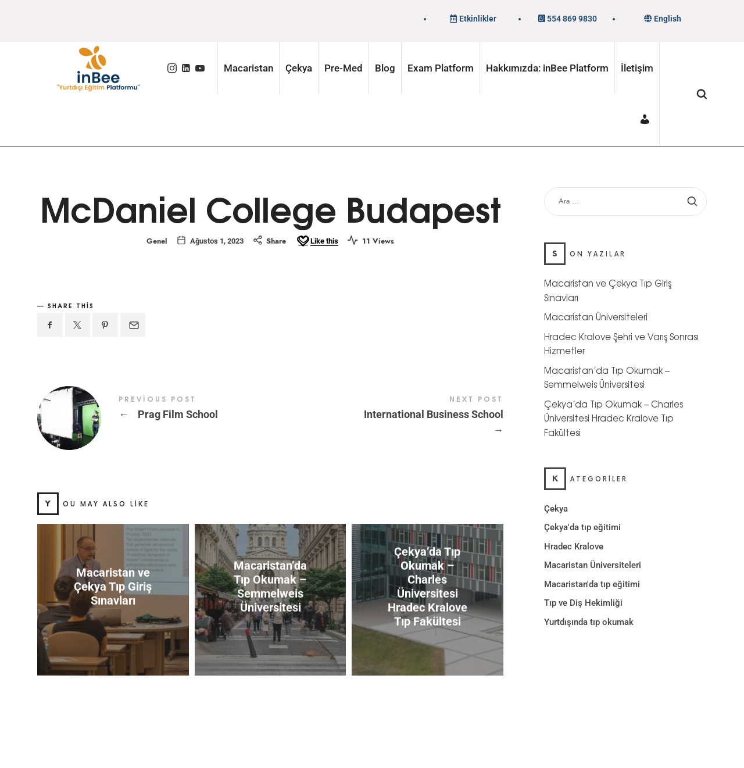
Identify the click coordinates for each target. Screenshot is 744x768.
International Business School (386, 417)
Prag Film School (153, 418)
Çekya (556, 508)
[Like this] (316, 241)
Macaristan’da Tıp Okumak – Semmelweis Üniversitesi (270, 587)
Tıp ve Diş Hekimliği (583, 603)
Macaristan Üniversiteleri (596, 316)
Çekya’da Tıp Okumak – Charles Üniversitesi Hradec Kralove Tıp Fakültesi (427, 586)
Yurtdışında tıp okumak (589, 621)
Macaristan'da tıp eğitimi (592, 583)
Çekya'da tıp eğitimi (582, 527)
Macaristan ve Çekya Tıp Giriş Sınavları (113, 587)
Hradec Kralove (573, 546)
